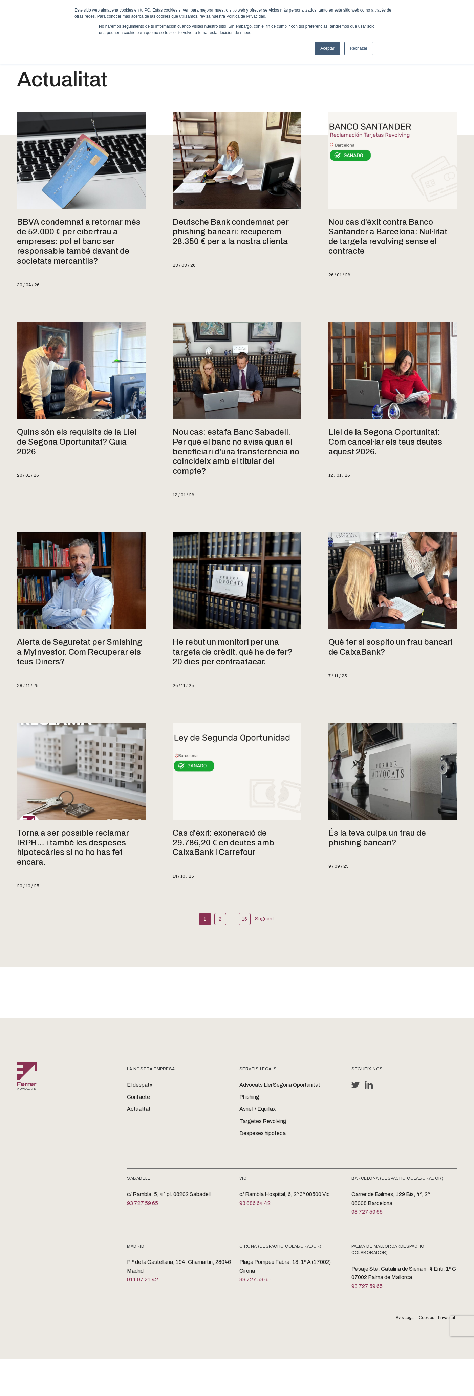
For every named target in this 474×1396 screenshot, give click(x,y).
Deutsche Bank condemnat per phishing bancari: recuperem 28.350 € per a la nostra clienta (231, 232)
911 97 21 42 (142, 1279)
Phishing (249, 1097)
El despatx (139, 1085)
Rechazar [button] (358, 48)
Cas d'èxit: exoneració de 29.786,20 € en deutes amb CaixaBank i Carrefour (223, 842)
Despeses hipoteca (262, 1133)
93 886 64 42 (255, 1203)
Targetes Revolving (262, 1121)
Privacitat (446, 1317)
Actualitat (139, 1109)
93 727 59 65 (142, 1203)
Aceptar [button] (327, 48)
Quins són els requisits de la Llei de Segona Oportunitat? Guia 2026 (76, 442)
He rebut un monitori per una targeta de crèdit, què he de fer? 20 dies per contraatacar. (233, 652)
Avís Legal (405, 1317)
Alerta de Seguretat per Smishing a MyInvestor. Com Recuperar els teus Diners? (79, 652)
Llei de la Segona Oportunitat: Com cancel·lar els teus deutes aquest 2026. (385, 442)
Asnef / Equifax (257, 1109)
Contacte (138, 1097)
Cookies (426, 1317)
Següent (264, 918)
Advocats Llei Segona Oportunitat (279, 1085)
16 (244, 919)
